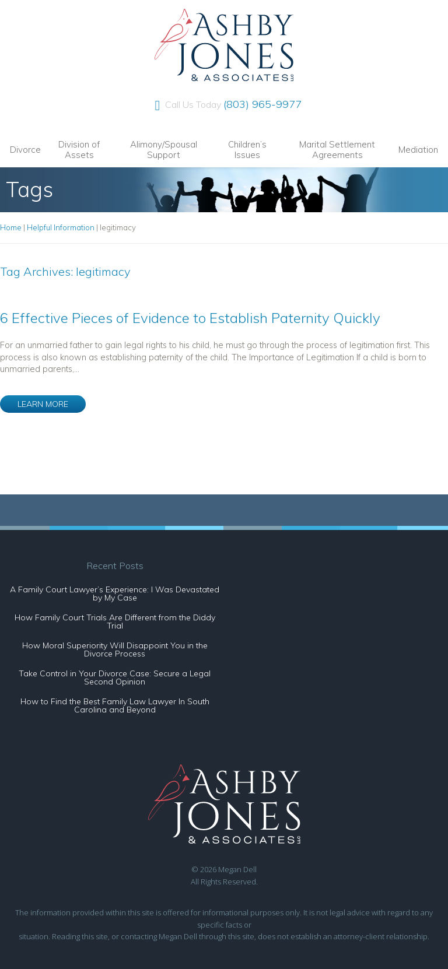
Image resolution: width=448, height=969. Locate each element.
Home (11, 227)
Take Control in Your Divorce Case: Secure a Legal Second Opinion (115, 677)
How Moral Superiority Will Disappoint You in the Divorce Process (115, 649)
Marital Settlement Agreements (337, 149)
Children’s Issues (247, 149)
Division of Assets (79, 149)
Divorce (25, 149)
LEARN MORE (43, 404)
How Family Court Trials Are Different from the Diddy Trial (115, 621)
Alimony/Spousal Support (163, 149)
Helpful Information (60, 227)
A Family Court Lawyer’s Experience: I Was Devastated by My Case (114, 593)
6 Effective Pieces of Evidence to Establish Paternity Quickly (190, 317)
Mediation (418, 149)
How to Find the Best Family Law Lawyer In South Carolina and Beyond (114, 705)
